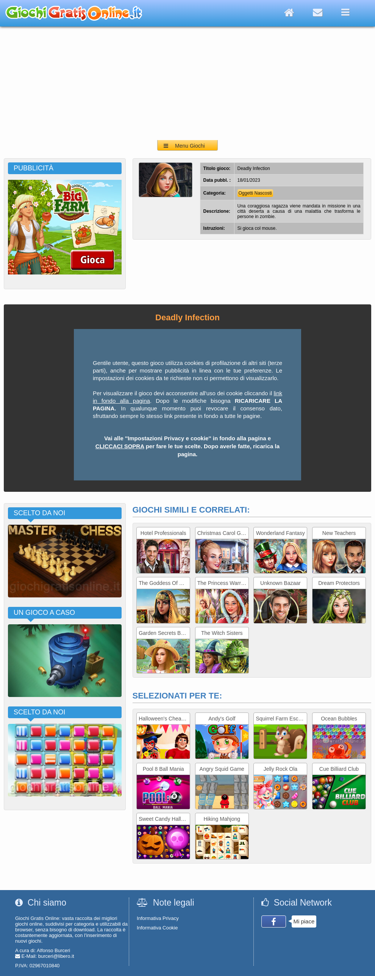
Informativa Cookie (157, 928)
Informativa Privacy (158, 918)
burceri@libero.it (56, 956)
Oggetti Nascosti (255, 193)
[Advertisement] (187, 83)
